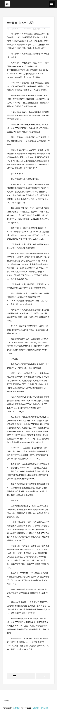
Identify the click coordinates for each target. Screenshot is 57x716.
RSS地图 (35, 708)
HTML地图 (44, 708)
